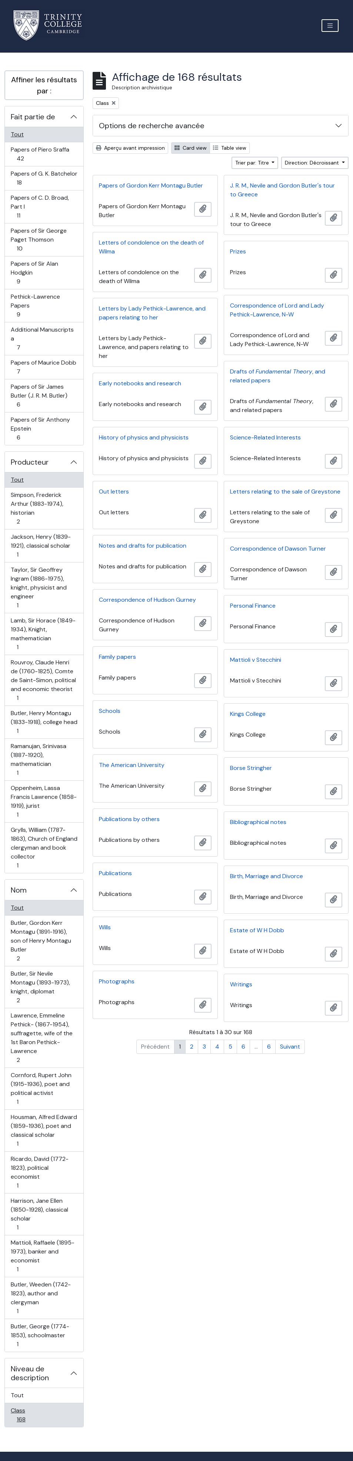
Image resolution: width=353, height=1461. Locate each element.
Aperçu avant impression (130, 148)
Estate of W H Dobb (257, 930)
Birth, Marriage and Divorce (266, 876)
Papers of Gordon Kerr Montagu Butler (151, 185)
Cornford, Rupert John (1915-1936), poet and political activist (40, 1088)
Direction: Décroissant (312, 162)
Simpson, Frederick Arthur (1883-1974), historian (36, 508)
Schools (109, 711)
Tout (17, 134)
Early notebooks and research (140, 383)
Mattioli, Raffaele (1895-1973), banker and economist (42, 1256)
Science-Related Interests (265, 437)
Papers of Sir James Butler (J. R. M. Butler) (38, 395)
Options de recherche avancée (151, 125)
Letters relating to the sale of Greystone (285, 491)
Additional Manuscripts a (42, 338)
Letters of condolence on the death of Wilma (151, 247)
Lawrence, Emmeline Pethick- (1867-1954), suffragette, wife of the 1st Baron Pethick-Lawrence (41, 1038)
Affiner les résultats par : (44, 85)
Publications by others (129, 819)
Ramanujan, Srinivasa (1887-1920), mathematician (38, 759)
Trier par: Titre (252, 162)
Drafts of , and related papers (277, 376)
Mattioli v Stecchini (255, 660)
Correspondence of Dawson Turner (278, 548)
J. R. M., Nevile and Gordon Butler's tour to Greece (282, 190)
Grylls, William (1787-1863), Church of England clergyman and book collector (43, 847)
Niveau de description (30, 1373)
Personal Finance (253, 606)
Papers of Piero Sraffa (39, 154)
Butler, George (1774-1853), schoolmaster (39, 1335)
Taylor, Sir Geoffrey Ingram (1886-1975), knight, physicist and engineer (38, 587)
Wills (105, 927)
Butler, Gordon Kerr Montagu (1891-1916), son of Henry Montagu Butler (40, 940)
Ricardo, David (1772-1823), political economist (39, 1172)
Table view (229, 148)
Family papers (117, 657)
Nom (19, 890)
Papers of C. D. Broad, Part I (39, 206)
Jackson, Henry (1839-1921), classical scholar (40, 545)
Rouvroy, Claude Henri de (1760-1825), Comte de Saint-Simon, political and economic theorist (43, 680)
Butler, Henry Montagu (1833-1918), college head (43, 722)
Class (29, 1415)
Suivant (290, 1046)
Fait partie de (33, 117)
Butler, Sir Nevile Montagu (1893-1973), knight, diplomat (40, 987)
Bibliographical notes (258, 822)
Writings (241, 984)
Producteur (30, 462)
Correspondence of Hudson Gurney (147, 600)
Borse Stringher (251, 768)
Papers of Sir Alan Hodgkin (34, 272)
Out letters (114, 491)
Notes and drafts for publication (142, 545)
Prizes (238, 251)
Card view (190, 148)
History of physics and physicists (144, 437)
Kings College (248, 714)
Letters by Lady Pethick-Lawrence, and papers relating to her (152, 313)
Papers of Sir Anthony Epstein (40, 428)
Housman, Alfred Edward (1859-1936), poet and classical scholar (43, 1130)
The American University (131, 765)
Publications (115, 873)
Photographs (116, 981)
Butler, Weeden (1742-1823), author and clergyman (40, 1298)
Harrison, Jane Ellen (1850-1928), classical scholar (39, 1214)
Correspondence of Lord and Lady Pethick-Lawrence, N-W (277, 310)
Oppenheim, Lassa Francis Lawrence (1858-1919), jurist (43, 801)
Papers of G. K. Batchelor (43, 178)
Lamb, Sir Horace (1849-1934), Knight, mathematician (43, 634)
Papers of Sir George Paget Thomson (38, 239)
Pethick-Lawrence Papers (35, 305)
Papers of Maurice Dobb (43, 367)
